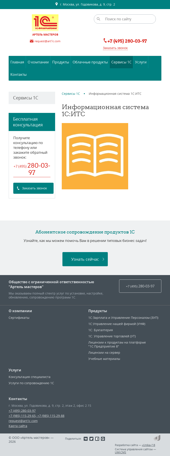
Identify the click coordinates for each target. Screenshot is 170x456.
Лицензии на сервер (104, 352)
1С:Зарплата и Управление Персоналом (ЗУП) (123, 317)
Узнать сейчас (85, 259)
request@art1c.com (23, 421)
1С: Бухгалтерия (100, 330)
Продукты (97, 310)
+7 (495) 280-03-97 (22, 410)
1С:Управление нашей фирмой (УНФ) (116, 324)
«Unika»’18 (148, 445)
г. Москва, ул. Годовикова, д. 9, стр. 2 (85, 4)
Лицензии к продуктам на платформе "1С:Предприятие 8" (117, 344)
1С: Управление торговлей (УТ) (112, 336)
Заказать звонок (115, 48)
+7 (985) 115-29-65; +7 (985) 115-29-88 (36, 416)
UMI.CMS (120, 452)
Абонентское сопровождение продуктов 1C (85, 232)
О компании (20, 310)
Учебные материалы (104, 359)
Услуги (15, 370)
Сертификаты (19, 317)
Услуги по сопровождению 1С (31, 383)
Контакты (18, 398)
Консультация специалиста (29, 377)
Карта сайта (18, 426)
